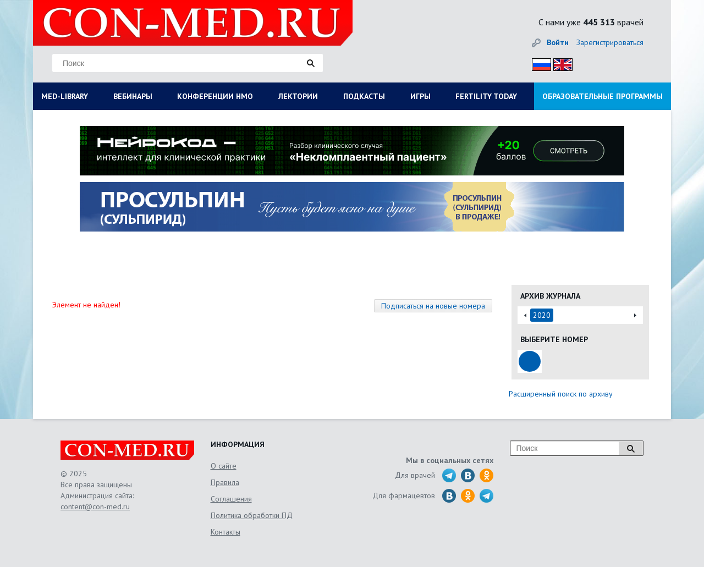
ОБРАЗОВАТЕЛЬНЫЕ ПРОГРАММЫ (602, 96)
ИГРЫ (420, 96)
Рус (538, 63)
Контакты (225, 532)
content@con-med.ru (95, 506)
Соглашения (231, 499)
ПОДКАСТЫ (364, 96)
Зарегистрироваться (610, 42)
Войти (558, 42)
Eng (560, 63)
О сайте (224, 466)
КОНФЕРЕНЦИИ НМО (215, 96)
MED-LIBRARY (64, 96)
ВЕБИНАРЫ (132, 96)
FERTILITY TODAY (486, 96)
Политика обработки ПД (252, 515)
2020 (542, 315)
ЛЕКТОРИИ (298, 96)
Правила (225, 482)
